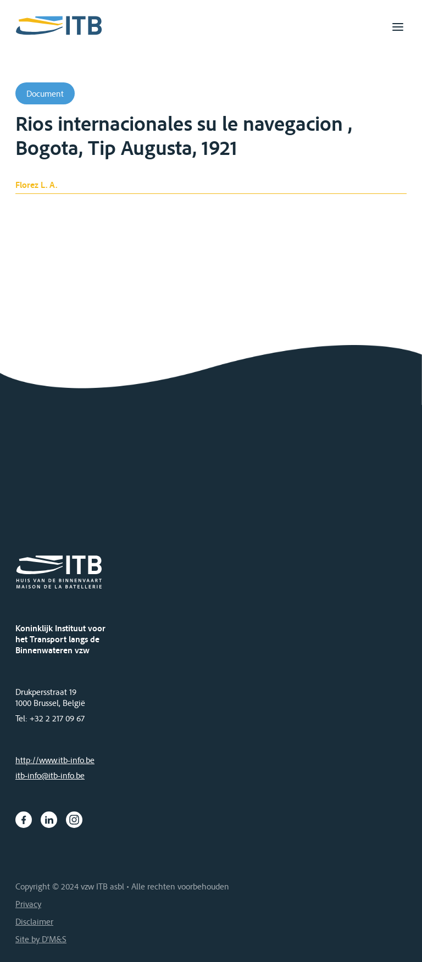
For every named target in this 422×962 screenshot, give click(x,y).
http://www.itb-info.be (55, 759)
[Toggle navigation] (398, 27)
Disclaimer (34, 921)
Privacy (28, 903)
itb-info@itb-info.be (50, 775)
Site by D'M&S (40, 938)
